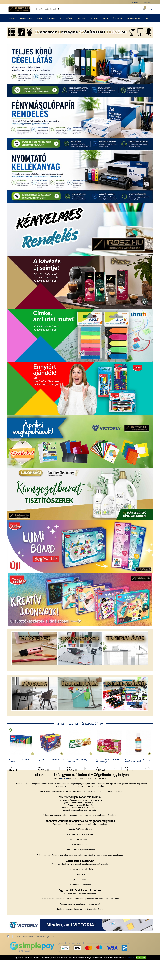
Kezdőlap (12, 18)
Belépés (134, 2)
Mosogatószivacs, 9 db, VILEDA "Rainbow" (19, 761)
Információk (146, 2)
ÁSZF (18, 936)
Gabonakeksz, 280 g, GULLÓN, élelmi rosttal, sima (79, 761)
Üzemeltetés (117, 18)
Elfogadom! (140, 958)
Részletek (131, 958)
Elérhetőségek (28, 936)
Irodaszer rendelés (26, 18)
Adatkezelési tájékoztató (45, 936)
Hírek (147, 18)
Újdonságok (51, 18)
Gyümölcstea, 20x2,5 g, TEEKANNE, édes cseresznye (107, 761)
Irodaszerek (81, 18)
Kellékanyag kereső (133, 18)
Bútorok (105, 18)
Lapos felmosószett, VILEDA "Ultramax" (51, 760)
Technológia (94, 18)
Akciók (39, 18)
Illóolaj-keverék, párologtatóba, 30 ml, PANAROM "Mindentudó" (137, 761)
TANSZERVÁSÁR (66, 18)
